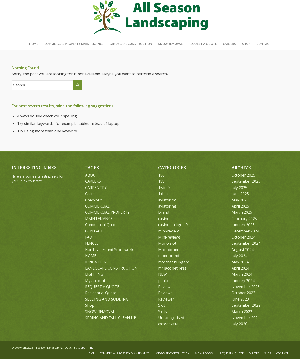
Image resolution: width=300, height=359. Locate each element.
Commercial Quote (101, 224)
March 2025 (242, 212)
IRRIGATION (96, 262)
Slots (162, 311)
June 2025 (240, 193)
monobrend (168, 255)
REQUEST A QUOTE (102, 286)
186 (161, 175)
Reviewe (165, 292)
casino (163, 218)
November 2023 (246, 286)
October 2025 (243, 175)
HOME (90, 255)
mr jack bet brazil (173, 268)
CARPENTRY (96, 187)
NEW (162, 274)
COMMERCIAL (97, 206)
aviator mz (167, 200)
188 (161, 181)
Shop (89, 305)
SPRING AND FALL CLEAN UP (110, 317)
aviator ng (167, 206)
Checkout (93, 200)
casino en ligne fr (173, 224)
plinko (163, 280)
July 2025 (239, 187)
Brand (163, 212)
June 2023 (240, 299)
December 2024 (245, 231)
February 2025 (244, 218)
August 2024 (243, 249)
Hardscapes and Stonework (109, 249)
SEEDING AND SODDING (106, 299)
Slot (161, 305)
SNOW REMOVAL (100, 311)
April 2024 (240, 268)
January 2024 (243, 280)
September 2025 (246, 181)
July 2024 (239, 255)
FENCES (92, 243)
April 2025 (240, 206)
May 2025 (240, 200)
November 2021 (246, 317)
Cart (89, 193)
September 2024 (246, 243)
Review (164, 286)
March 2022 (242, 311)
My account (95, 280)
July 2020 (239, 323)
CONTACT (94, 231)
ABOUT (91, 175)
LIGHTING (94, 274)
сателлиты (168, 323)
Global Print (85, 347)
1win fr (164, 187)
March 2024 (242, 274)
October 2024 (243, 237)
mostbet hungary (173, 262)
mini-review (168, 231)
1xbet (163, 193)
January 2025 (243, 224)
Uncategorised (171, 317)
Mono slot (167, 243)
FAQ (88, 237)
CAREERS (93, 181)
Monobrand (168, 249)
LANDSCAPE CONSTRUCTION (111, 268)
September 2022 (246, 305)
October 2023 (243, 292)
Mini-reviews (169, 237)
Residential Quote (100, 292)
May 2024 (240, 262)
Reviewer (166, 299)
